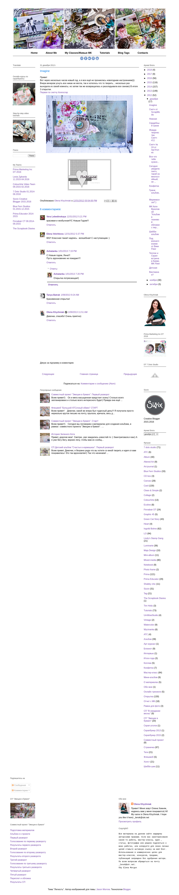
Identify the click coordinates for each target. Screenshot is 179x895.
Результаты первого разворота (25, 845)
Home (34, 53)
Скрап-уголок (150, 725)
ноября (153, 280)
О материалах (151, 682)
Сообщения (19, 785)
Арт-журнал (150, 644)
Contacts (143, 53)
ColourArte (149, 500)
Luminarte (148, 545)
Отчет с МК (149, 701)
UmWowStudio (151, 615)
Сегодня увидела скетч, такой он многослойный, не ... (154, 174)
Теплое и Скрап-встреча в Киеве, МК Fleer (154, 258)
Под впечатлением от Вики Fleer (154, 243)
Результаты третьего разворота (26, 867)
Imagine (153, 105)
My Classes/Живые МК (78, 53)
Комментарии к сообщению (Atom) (98, 383)
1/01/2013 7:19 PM (67, 251)
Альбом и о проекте (20, 834)
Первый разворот (19, 838)
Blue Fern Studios (152, 471)
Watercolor (149, 625)
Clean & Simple (151, 490)
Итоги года (149, 658)
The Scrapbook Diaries (24, 228)
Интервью (149, 653)
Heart (146, 524)
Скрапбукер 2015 (152, 735)
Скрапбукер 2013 (152, 730)
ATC (146, 452)
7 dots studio (150, 447)
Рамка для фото (152, 706)
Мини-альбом (150, 677)
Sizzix (146, 589)
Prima (146, 574)
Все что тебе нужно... (154, 159)
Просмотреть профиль (130, 821)
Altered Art (149, 462)
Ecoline (147, 505)
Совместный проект (154, 740)
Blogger (126, 889)
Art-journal (149, 466)
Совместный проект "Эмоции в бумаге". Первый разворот (80, 394)
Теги (146, 752)
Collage (147, 495)
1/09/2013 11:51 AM (77, 312)
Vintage (147, 620)
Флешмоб (149, 757)
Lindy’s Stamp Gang (153, 538)
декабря (154, 99)
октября (154, 284)
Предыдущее (130, 374)
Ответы (53, 269)
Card (146, 486)
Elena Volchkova (55, 234)
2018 (150, 70)
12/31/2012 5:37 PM (74, 234)
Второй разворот (18, 849)
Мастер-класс (151, 672)
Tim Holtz (148, 606)
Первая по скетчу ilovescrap (54, 92)
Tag (145, 593)
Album (147, 457)
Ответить (51, 225)
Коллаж (147, 663)
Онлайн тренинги (152, 692)
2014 (150, 86)
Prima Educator (151, 579)
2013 (150, 91)
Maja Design (150, 550)
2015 (150, 82)
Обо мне (148, 687)
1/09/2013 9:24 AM (70, 295)
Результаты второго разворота (25, 856)
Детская (153, 268)
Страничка (149, 747)
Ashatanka (52, 251)
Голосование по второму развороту (28, 852)
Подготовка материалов (22, 830)
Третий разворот (18, 860)
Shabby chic (150, 584)
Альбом (147, 639)
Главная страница (89, 374)
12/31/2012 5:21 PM (76, 216)
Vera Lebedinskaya (56, 216)
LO (145, 533)
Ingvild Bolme (150, 528)
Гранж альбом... (154, 193)
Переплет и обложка (20, 878)
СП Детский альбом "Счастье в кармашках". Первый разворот (82, 447)
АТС (146, 634)
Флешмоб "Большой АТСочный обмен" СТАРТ (74, 408)
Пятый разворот (18, 875)
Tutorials (105, 53)
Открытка (148, 696)
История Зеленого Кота (63, 434)
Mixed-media (150, 560)
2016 (150, 78)
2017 (150, 74)
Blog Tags (124, 53)
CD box (147, 476)
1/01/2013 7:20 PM (74, 274)
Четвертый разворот (20, 871)
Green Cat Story (151, 519)
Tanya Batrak (53, 295)
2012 (150, 95)
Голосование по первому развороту (28, 841)
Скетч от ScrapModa (154, 112)
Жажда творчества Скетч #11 (154, 135)
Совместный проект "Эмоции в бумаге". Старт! (74, 421)
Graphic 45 (149, 514)
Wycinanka (149, 629)
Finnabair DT (150, 509)
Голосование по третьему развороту (28, 863)
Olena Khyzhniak (55, 312)
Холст (147, 762)
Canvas (147, 481)
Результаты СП (17, 882)
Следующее (48, 374)
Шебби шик (149, 766)
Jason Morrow (103, 889)
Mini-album (149, 555)
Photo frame (150, 569)
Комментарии (20, 790)
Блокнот (148, 648)
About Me (51, 53)
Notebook (148, 565)
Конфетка (154, 186)
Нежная (153, 119)
